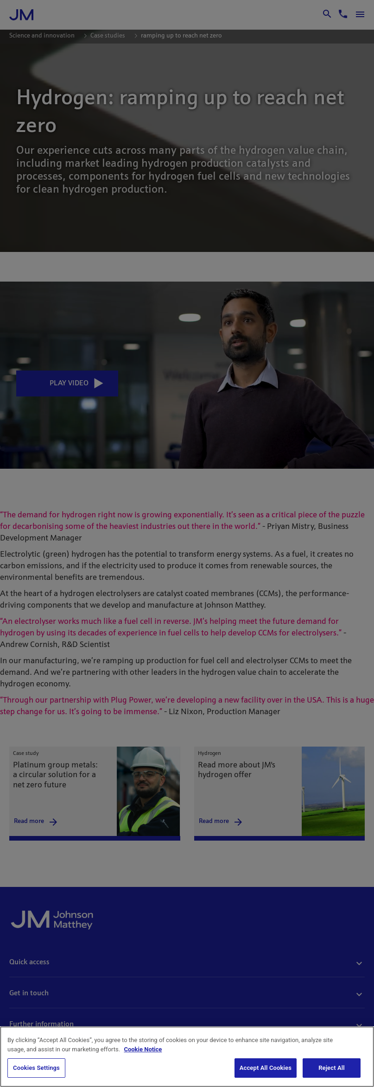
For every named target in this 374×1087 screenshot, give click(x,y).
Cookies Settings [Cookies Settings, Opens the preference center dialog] (36, 1067)
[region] (187, 1056)
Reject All (331, 1067)
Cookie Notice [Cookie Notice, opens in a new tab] (143, 1049)
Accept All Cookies (266, 1067)
